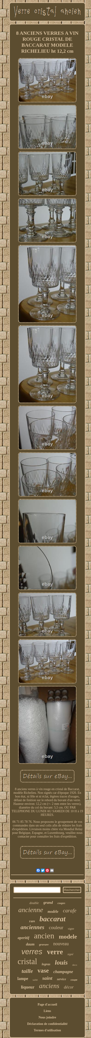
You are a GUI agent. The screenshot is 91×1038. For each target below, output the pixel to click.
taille (27, 971)
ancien (44, 935)
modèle (53, 911)
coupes (61, 903)
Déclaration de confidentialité (47, 1024)
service (61, 979)
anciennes (32, 927)
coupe (74, 980)
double (34, 903)
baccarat (53, 919)
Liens (47, 1011)
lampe (22, 978)
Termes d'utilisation (47, 1030)
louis (61, 962)
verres (31, 951)
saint (47, 978)
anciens (49, 985)
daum (30, 944)
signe (71, 928)
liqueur (28, 987)
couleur (56, 927)
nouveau (61, 943)
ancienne (30, 909)
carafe (69, 910)
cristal (27, 961)
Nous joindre (47, 1017)
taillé (35, 979)
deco (74, 964)
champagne (63, 971)
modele (68, 936)
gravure (44, 944)
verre (55, 952)
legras (46, 964)
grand (48, 902)
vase (43, 970)
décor (69, 987)
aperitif (23, 938)
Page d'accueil (47, 1004)
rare (32, 921)
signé (70, 954)
